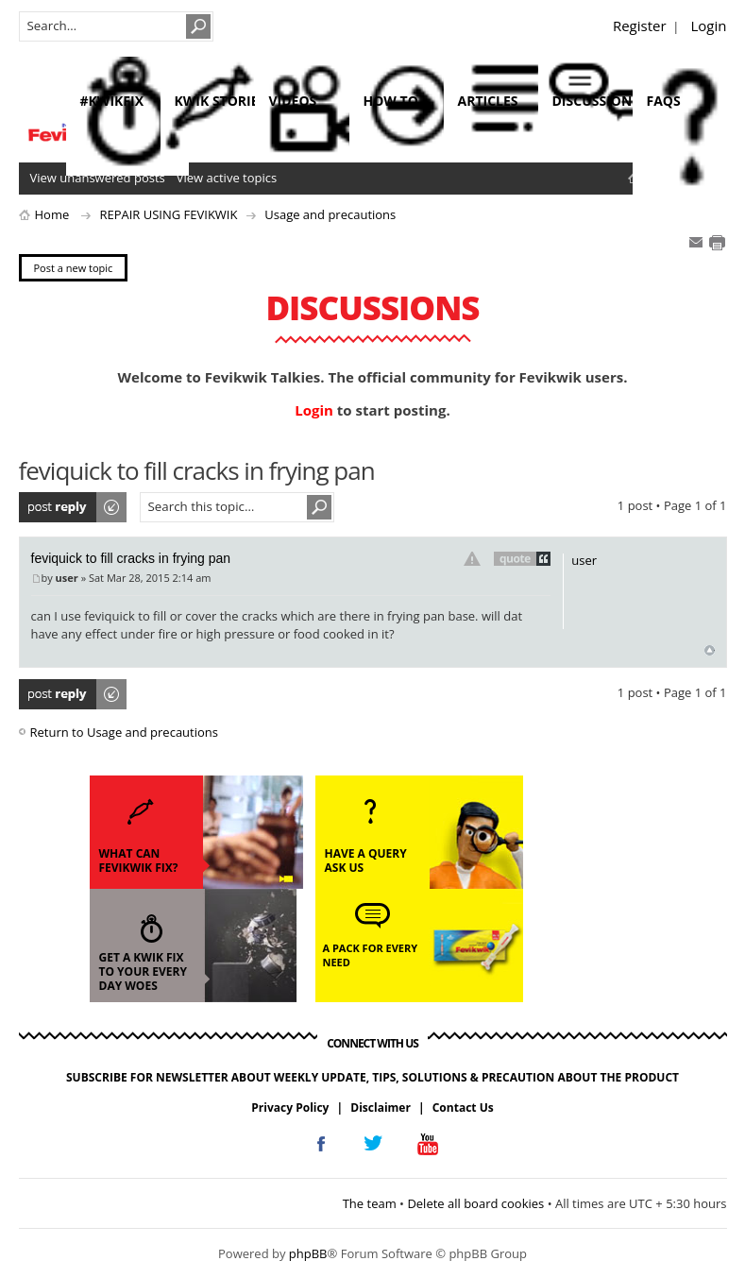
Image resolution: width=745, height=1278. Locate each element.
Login (709, 25)
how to (391, 101)
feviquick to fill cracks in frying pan (131, 558)
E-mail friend (696, 242)
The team (370, 1203)
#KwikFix (112, 101)
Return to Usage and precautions (124, 732)
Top (709, 650)
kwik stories (220, 101)
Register (640, 25)
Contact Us (463, 1107)
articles (488, 101)
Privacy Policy (290, 1107)
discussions (596, 101)
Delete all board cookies (475, 1203)
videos (293, 101)
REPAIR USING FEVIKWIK (168, 214)
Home (52, 214)
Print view (716, 242)
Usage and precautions (330, 214)
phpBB (308, 1253)
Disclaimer (380, 1107)
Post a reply (73, 507)
